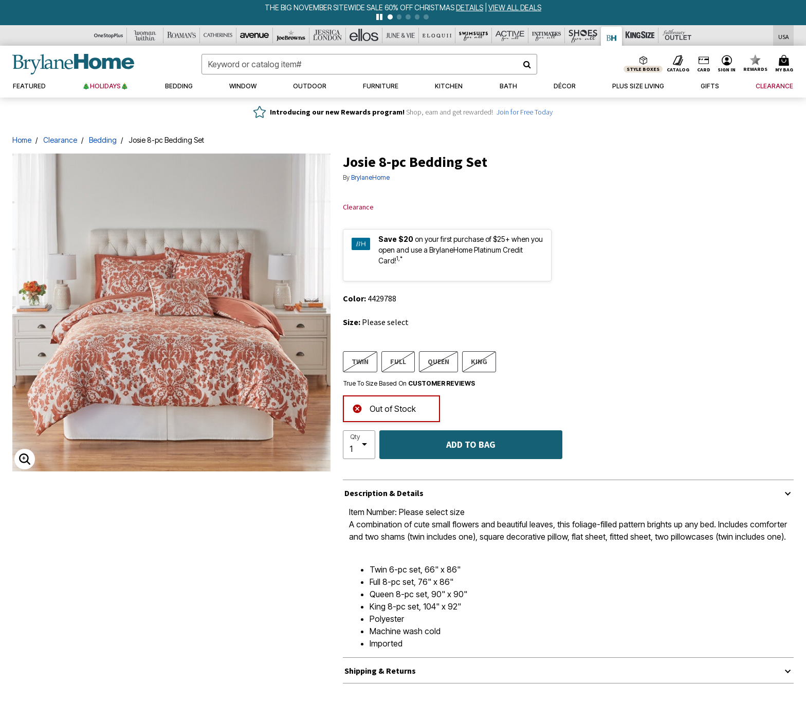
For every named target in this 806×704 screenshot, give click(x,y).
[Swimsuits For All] (473, 35)
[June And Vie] (400, 35)
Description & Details (384, 493)
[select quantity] (359, 444)
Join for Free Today (525, 112)
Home (21, 140)
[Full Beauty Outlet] (676, 35)
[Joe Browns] (291, 35)
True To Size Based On (409, 383)
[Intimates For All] (546, 35)
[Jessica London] (327, 35)
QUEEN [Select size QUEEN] (438, 361)
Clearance (60, 140)
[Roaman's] (181, 35)
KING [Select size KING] (479, 361)
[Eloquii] (437, 35)
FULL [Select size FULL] (398, 361)
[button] (727, 64)
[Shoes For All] (583, 35)
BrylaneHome (370, 177)
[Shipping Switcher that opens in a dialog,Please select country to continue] (784, 35)
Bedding (103, 140)
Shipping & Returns (380, 670)
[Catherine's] (218, 35)
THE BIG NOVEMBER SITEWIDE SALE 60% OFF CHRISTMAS (360, 7)
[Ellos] (364, 35)
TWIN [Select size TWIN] (360, 361)
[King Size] (640, 35)
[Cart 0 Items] (786, 64)
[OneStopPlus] (108, 35)
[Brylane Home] (611, 36)
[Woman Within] (145, 35)
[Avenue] (254, 35)
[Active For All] (510, 35)
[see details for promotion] (470, 7)
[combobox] (369, 64)
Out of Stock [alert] (384, 407)
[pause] (379, 17)
